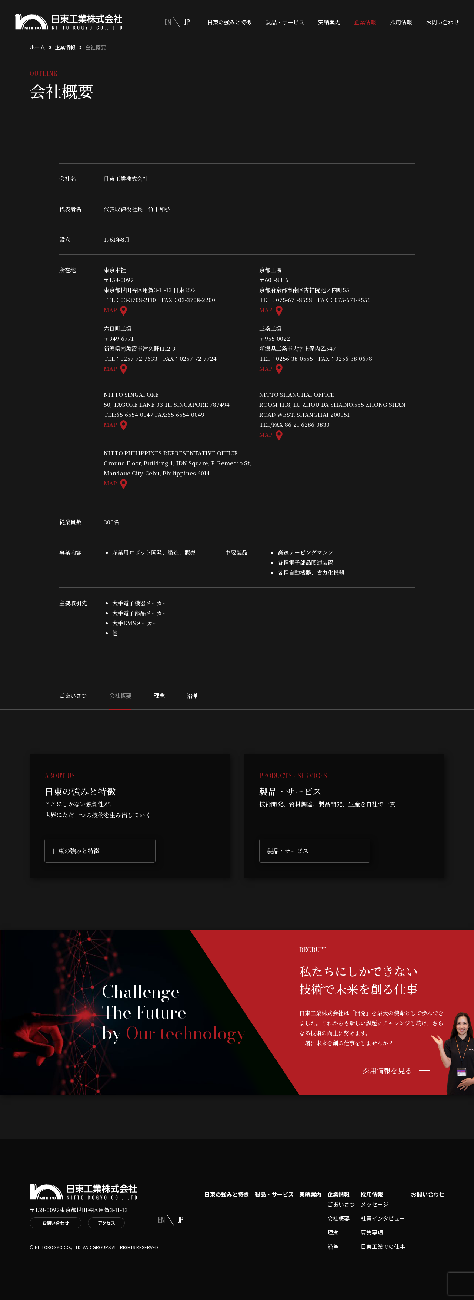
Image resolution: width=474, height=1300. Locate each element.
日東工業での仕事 (383, 1246)
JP (187, 21)
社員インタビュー (383, 1218)
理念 (159, 695)
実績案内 (329, 22)
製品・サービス (285, 22)
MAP (110, 310)
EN (167, 21)
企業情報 (365, 22)
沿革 (192, 695)
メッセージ (374, 1204)
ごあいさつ (73, 695)
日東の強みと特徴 (229, 22)
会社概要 (120, 695)
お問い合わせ (442, 22)
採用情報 (401, 22)
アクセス (106, 1223)
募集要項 (372, 1232)
